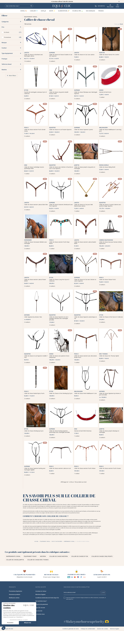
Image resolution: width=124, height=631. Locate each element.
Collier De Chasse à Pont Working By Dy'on (60, 393)
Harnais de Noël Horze (105, 92)
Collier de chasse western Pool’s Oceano (110, 468)
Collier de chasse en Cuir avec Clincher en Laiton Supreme (85, 280)
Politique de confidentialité (88, 629)
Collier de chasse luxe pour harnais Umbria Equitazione (110, 242)
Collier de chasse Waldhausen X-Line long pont (110, 130)
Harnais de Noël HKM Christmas (82, 431)
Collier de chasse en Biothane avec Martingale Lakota (33, 55)
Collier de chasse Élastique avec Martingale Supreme (85, 92)
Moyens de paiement (41, 604)
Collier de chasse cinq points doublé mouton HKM (58, 92)
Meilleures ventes (14, 598)
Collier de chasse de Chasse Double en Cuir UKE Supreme (60, 55)
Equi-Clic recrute (40, 607)
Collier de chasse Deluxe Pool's (107, 279)
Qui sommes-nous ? (41, 601)
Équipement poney (30, 556)
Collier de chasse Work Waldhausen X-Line (85, 393)
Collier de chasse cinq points (101, 556)
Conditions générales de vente (70, 629)
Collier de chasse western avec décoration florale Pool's (85, 356)
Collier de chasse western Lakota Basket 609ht (85, 242)
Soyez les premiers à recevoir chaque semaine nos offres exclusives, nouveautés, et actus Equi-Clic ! (86, 598)
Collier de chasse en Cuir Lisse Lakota (84, 54)
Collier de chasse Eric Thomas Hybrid (109, 356)
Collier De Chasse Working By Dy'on (33, 431)
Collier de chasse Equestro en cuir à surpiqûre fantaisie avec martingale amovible (58, 318)
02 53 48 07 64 (100, 6)
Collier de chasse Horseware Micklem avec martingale (35, 242)
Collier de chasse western (58, 556)
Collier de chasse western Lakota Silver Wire (36, 204)
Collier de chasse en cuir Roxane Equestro (60, 129)
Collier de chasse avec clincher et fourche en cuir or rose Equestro (61, 167)
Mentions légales (40, 594)
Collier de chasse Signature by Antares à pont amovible (110, 394)
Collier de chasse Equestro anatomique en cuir (85, 317)
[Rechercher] (19, 6)
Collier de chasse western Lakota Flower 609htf (35, 280)
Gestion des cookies (102, 629)
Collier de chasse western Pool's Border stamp (34, 130)
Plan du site (38, 611)
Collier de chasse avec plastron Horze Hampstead (59, 356)
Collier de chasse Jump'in (15, 559)
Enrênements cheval (13, 556)
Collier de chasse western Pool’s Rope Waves (59, 242)
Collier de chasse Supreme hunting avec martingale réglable (34, 469)
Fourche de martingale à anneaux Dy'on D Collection (35, 92)
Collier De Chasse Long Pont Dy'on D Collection (59, 280)
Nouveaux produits (14, 594)
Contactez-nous (40, 614)
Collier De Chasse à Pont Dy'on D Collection (111, 317)
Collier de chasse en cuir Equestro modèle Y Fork (36, 356)
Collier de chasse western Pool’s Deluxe (84, 468)
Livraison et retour (40, 591)
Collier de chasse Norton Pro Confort (109, 54)
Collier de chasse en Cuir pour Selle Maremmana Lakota (83, 205)
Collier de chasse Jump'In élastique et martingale (109, 431)
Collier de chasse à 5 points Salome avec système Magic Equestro (110, 205)
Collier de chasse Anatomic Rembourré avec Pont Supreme (61, 205)
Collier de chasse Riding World (107, 167)
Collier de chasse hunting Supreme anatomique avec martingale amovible (59, 431)
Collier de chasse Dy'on (79, 556)
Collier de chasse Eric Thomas (38, 559)
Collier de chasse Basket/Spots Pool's (34, 393)
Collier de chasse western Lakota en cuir (60, 468)
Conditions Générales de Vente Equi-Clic (47, 598)
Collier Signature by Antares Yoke (33, 317)
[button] (3, 628)
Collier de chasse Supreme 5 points (83, 129)
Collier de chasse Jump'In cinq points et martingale (84, 167)
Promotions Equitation (15, 591)
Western (43, 556)
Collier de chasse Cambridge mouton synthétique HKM (34, 167)
